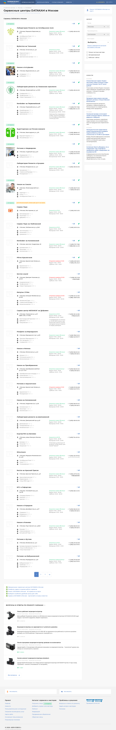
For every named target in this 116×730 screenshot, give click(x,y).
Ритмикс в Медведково (26, 148)
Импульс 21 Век (23, 292)
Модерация (36, 711)
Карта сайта (9, 714)
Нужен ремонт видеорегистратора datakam (33, 658)
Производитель (92, 31)
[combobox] (98, 26)
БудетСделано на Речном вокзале (31, 129)
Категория (90, 38)
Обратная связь (37, 717)
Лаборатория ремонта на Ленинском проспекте (36, 86)
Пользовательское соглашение (15, 709)
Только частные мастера (97, 52)
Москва (21, 8)
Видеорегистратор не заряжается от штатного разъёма (37, 627)
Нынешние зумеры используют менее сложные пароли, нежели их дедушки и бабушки (97, 115)
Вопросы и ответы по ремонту (69, 703)
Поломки (62, 709)
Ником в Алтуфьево (25, 67)
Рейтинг (35, 709)
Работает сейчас (94, 57)
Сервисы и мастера (28, 2)
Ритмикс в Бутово (24, 539)
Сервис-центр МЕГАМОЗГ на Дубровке (32, 310)
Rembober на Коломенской (28, 240)
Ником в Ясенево (24, 522)
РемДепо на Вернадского (27, 331)
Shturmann (21, 452)
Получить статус (37, 703)
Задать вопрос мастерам (67, 706)
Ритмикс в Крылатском (26, 383)
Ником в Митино (23, 348)
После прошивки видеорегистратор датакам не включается (39, 642)
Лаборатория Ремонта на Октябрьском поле (35, 28)
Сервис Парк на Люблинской (29, 224)
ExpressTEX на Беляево (26, 434)
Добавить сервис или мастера (42, 706)
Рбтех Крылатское (24, 257)
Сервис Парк (22, 207)
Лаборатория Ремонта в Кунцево (30, 163)
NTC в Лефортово (24, 487)
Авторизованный (94, 55)
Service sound (22, 274)
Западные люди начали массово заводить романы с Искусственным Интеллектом (98, 100)
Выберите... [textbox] (92, 42)
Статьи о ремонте (57, 2)
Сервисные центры (11, 8)
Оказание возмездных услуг (14, 711)
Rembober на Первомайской (28, 103)
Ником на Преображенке (27, 365)
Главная (7, 703)
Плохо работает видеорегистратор (29, 611)
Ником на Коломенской (26, 400)
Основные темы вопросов (14, 717)
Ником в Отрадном (24, 505)
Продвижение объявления (41, 714)
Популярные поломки (12, 719)
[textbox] (98, 26)
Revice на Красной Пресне (28, 470)
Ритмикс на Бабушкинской (28, 556)
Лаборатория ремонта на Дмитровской (33, 417)
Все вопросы (14, 675)
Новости (69, 2)
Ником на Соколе (24, 184)
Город (89, 23)
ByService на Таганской (26, 46)
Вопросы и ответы (43, 2)
